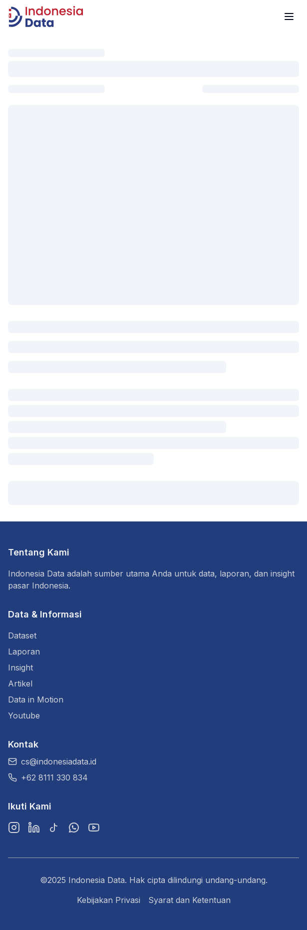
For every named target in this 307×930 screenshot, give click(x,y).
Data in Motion (35, 699)
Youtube (24, 715)
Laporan (24, 651)
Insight (20, 667)
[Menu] (289, 16)
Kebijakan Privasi (108, 900)
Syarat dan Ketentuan (189, 900)
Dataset (22, 635)
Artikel (20, 683)
